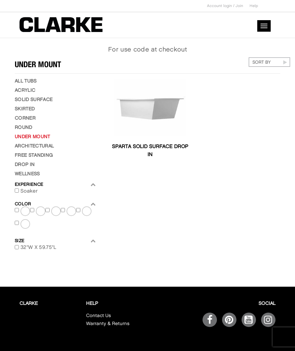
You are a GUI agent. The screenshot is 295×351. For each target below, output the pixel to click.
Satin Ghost (87, 212)
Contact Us (98, 316)
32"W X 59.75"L (38, 247)
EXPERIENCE (55, 184)
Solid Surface (33, 100)
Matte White (56, 212)
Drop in (25, 165)
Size (55, 240)
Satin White (25, 225)
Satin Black (71, 212)
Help (254, 6)
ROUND (23, 127)
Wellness (27, 174)
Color (55, 204)
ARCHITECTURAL (34, 146)
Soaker (29, 191)
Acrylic (25, 90)
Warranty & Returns (108, 324)
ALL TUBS (26, 81)
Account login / (221, 6)
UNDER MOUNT (32, 137)
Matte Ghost (40, 212)
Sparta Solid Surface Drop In (150, 150)
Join (239, 6)
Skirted (25, 109)
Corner (25, 118)
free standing (34, 155)
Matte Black (25, 212)
